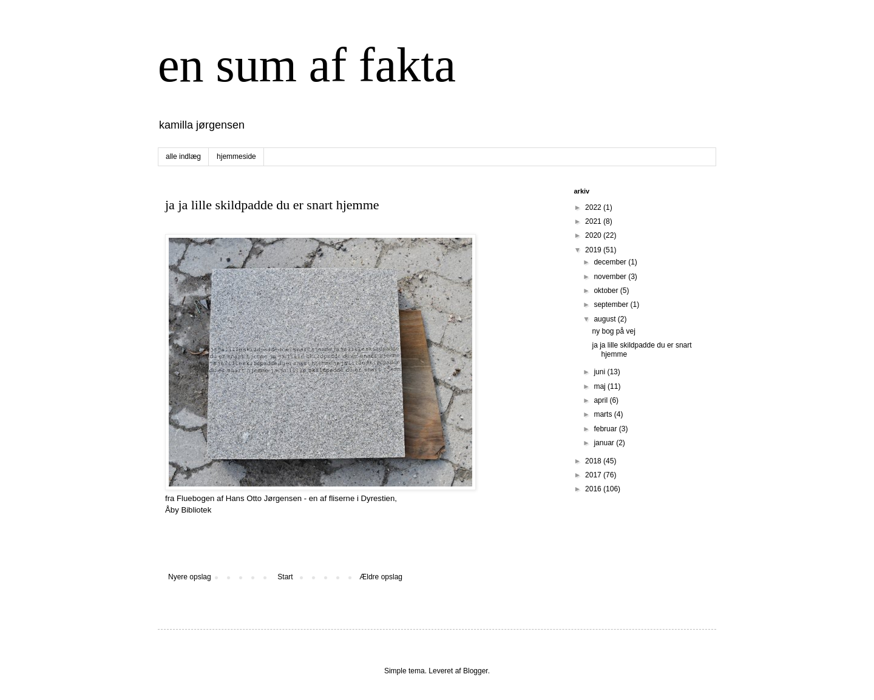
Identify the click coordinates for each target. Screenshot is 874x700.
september (612, 304)
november (611, 276)
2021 (594, 221)
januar (605, 443)
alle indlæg (183, 156)
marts (604, 414)
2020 (594, 235)
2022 (594, 207)
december (611, 262)
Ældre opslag (380, 577)
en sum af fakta (307, 65)
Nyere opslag (189, 577)
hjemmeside (236, 156)
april (601, 400)
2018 (594, 461)
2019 (594, 250)
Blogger (475, 671)
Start (285, 577)
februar (606, 429)
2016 (594, 489)
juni (600, 372)
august (605, 319)
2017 (594, 475)
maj (601, 386)
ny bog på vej (613, 331)
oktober (607, 290)
